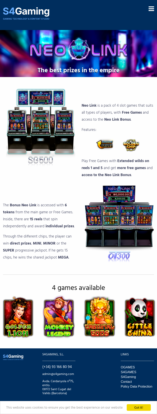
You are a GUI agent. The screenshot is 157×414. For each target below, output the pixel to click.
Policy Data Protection (136, 386)
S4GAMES (128, 372)
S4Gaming (128, 377)
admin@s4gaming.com (58, 374)
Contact (126, 381)
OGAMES (128, 367)
